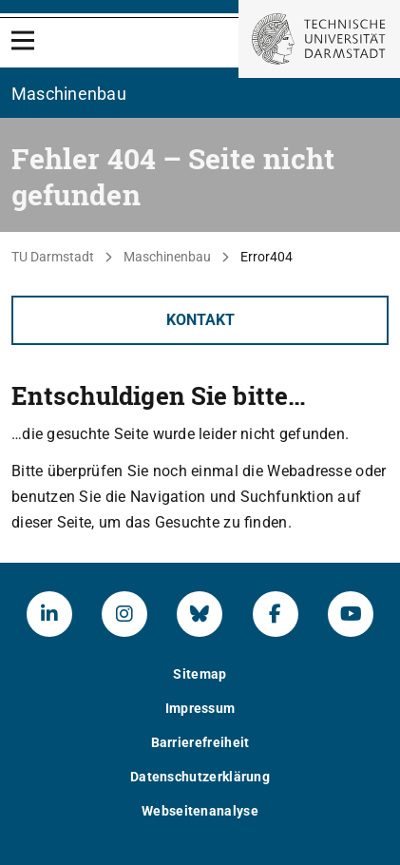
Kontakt (200, 320)
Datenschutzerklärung (200, 776)
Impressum (200, 708)
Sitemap (199, 674)
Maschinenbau (167, 256)
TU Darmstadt (52, 256)
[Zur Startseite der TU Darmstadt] (319, 39)
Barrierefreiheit (200, 742)
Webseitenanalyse (200, 810)
